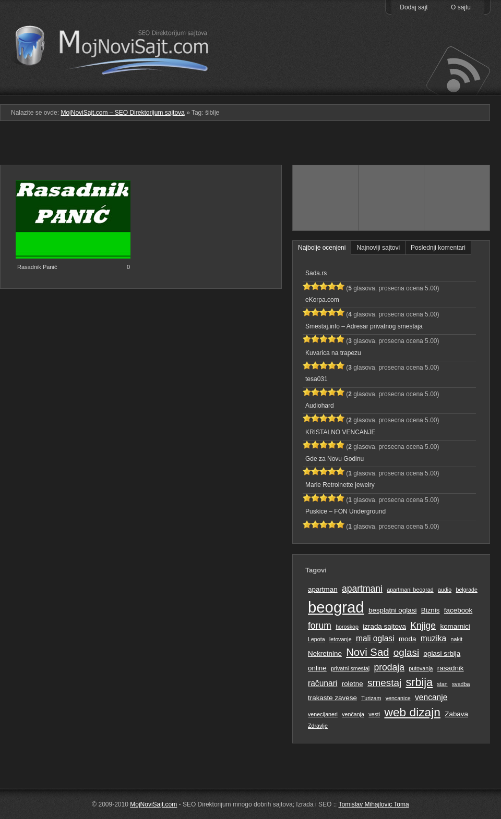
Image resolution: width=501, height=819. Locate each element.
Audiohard (319, 405)
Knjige (423, 625)
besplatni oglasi (392, 610)
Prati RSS (457, 69)
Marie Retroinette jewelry (340, 484)
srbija (419, 682)
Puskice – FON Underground (345, 511)
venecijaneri (323, 714)
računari (322, 683)
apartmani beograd (410, 589)
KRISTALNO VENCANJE (340, 432)
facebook (458, 610)
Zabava (456, 714)
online (317, 668)
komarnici (455, 626)
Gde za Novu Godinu (334, 458)
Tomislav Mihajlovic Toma (374, 804)
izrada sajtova (384, 626)
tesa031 (316, 379)
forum (319, 625)
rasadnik (450, 668)
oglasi (406, 652)
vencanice (398, 698)
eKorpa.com (322, 299)
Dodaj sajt (413, 7)
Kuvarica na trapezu (333, 353)
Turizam (371, 698)
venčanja (353, 714)
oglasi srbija (441, 653)
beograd (336, 607)
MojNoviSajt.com (153, 804)
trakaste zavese (332, 698)
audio (444, 589)
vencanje (431, 697)
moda (407, 639)
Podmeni (325, 88)
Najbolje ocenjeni (321, 247)
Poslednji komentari (438, 247)
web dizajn (412, 712)
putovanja (421, 668)
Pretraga (391, 88)
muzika (433, 638)
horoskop (347, 627)
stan (442, 684)
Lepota (316, 639)
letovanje (340, 639)
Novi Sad (367, 652)
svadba (461, 684)
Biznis (430, 610)
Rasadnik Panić (37, 267)
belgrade (466, 589)
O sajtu (461, 7)
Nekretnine (325, 653)
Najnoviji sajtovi (378, 247)
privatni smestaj (350, 668)
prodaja (389, 667)
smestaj (384, 682)
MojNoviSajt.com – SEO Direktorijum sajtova (118, 46)
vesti (374, 714)
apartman (323, 589)
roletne (352, 684)
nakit (457, 639)
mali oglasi (375, 638)
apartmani (362, 588)
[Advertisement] (250, 147)
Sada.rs (316, 273)
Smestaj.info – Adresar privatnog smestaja (364, 326)
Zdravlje (318, 726)
